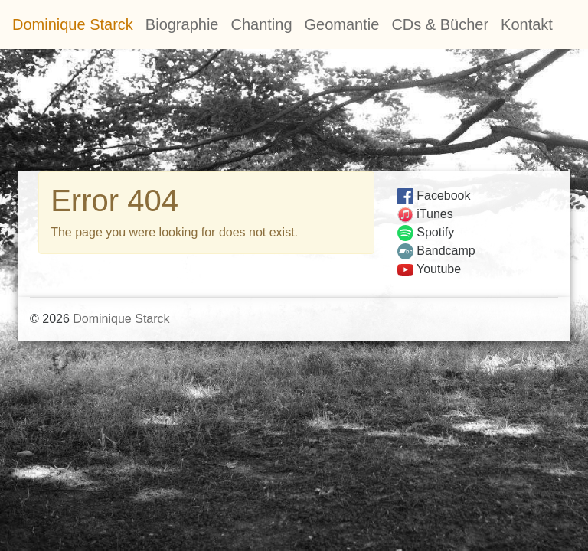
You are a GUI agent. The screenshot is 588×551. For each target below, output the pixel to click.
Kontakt (527, 24)
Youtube (429, 269)
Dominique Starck (72, 24)
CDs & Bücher (439, 24)
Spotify (425, 232)
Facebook (434, 195)
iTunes (425, 213)
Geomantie (342, 24)
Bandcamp (436, 250)
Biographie (182, 24)
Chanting (261, 24)
